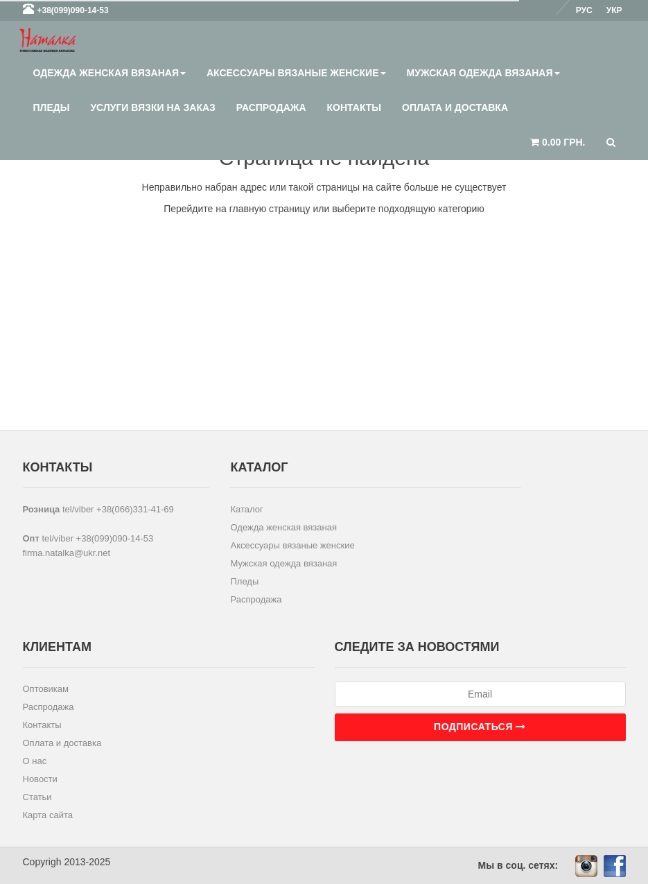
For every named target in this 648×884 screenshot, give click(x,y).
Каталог (246, 509)
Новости (40, 779)
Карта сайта (48, 815)
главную (247, 208)
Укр (614, 10)
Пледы (51, 107)
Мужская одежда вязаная (483, 72)
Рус (584, 10)
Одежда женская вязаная (109, 72)
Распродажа (271, 107)
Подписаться (480, 726)
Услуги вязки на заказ (152, 107)
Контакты (354, 107)
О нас (35, 761)
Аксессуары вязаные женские (296, 72)
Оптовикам (46, 689)
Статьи (37, 797)
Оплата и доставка (455, 107)
